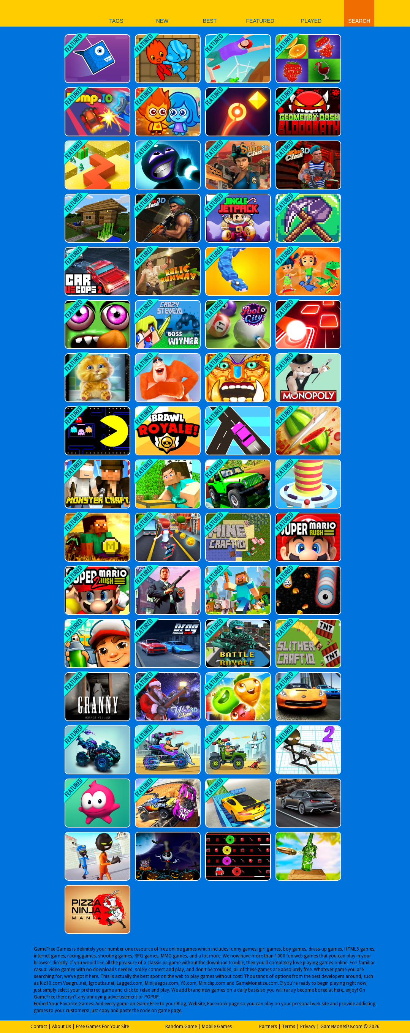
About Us (61, 1026)
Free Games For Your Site (102, 1026)
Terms (288, 1026)
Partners (268, 1026)
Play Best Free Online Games (45, 13)
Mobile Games (217, 1026)
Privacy (307, 1026)
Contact (38, 1026)
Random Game (181, 1026)
